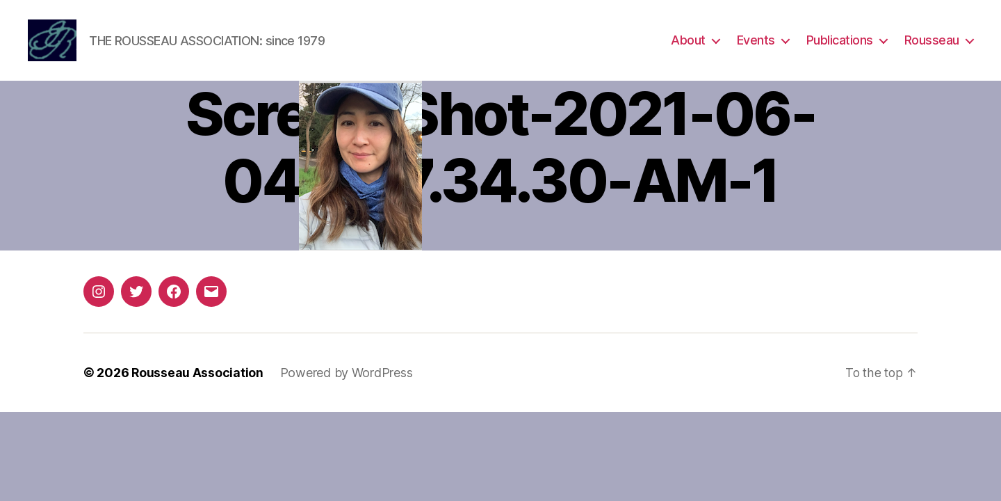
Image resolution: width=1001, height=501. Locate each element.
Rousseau (931, 43)
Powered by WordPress (347, 379)
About (688, 43)
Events (756, 43)
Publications (839, 43)
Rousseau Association (197, 379)
